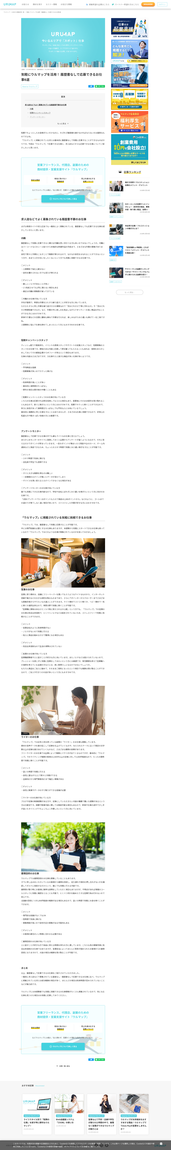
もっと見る (61, 123)
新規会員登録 (148, 4)
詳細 (85, 1146)
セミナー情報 (51, 4)
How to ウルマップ (32, 1116)
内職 (31, 108)
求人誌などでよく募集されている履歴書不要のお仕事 (45, 104)
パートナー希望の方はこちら (125, 4)
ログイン (162, 4)
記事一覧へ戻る (63, 1066)
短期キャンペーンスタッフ (40, 113)
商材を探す (37, 4)
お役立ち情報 (66, 4)
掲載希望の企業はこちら (97, 4)
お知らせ (25, 4)
